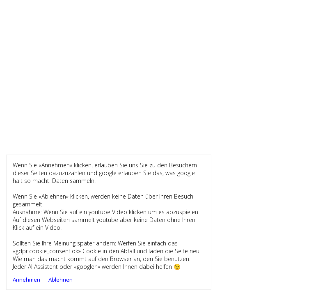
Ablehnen (60, 279)
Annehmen (26, 279)
